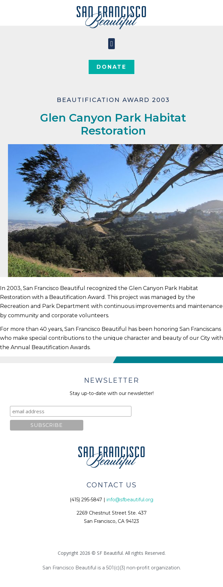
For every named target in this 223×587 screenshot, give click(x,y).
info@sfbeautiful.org (130, 500)
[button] (111, 43)
